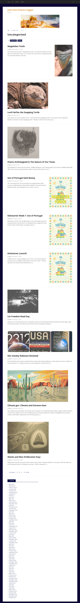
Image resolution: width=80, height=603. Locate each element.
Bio (12, 1)
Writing (17, 1)
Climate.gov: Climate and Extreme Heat (26, 396)
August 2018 (12, 544)
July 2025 (11, 486)
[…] (53, 119)
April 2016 (12, 578)
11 (24, 463)
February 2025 (13, 492)
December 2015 (13, 585)
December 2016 (13, 569)
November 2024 (13, 494)
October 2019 (12, 531)
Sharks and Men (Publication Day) (23, 447)
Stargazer (41, 597)
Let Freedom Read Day (18, 307)
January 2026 (12, 480)
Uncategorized (14, 30)
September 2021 (13, 517)
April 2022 (12, 515)
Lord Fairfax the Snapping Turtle (23, 112)
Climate (19, 40)
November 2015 (13, 586)
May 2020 (11, 526)
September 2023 (13, 501)
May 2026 (11, 475)
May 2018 (11, 548)
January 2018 (12, 551)
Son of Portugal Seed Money (21, 178)
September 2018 (13, 543)
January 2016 (12, 583)
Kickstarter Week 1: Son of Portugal (24, 212)
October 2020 (12, 523)
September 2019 (13, 533)
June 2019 (11, 535)
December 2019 (13, 530)
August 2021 (12, 518)
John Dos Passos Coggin (20, 9)
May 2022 (11, 514)
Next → (28, 463)
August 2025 (12, 484)
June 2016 (11, 577)
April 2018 (12, 549)
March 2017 (12, 564)
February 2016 (13, 582)
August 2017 (12, 556)
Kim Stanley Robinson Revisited (22, 346)
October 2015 (12, 588)
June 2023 (11, 502)
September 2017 (13, 554)
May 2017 (11, 560)
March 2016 (12, 580)
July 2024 (11, 496)
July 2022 (11, 512)
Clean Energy (13, 40)
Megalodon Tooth (16, 46)
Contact (22, 1)
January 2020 (12, 528)
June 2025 (11, 488)
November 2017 (13, 552)
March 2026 (12, 476)
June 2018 (11, 546)
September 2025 (13, 483)
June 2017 (11, 559)
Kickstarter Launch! (17, 247)
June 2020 (11, 525)
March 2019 (12, 539)
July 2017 (11, 557)
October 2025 (12, 481)
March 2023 (12, 505)
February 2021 (13, 520)
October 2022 (12, 509)
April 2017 (12, 562)
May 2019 (11, 536)
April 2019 (12, 538)
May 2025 (11, 489)
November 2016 (13, 570)
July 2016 (11, 575)
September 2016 (13, 572)
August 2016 (12, 573)
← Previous (11, 463)
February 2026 (13, 478)
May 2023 (11, 504)
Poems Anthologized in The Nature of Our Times (31, 162)
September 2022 (13, 510)
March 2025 (12, 491)
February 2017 (13, 565)
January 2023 (12, 507)
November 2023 (13, 497)
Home (8, 1)
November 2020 (13, 522)
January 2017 (12, 567)
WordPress (34, 597)
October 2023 (12, 499)
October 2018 (12, 541)
